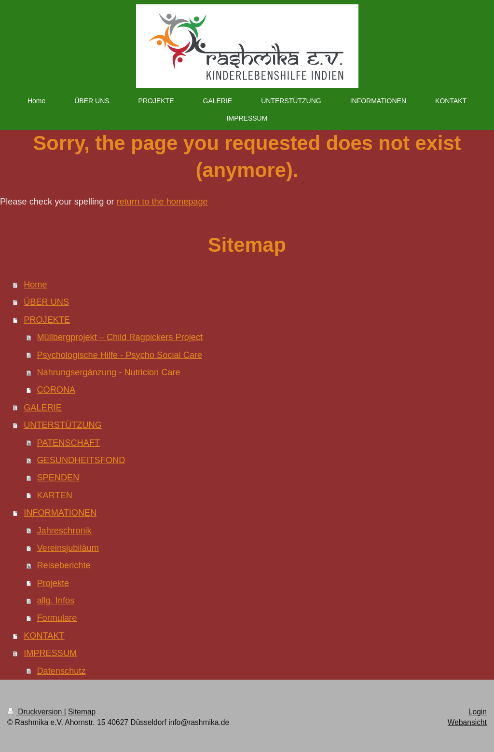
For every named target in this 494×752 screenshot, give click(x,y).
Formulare (57, 618)
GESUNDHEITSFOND (81, 460)
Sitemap (82, 712)
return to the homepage (162, 201)
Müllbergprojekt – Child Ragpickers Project (120, 337)
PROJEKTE (47, 320)
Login (477, 712)
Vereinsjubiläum (67, 548)
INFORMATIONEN (60, 513)
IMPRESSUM (50, 653)
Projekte (53, 583)
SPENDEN (58, 477)
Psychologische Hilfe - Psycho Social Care (119, 355)
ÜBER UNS (46, 302)
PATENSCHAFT (68, 443)
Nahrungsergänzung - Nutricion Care (108, 372)
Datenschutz (61, 671)
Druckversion (35, 712)
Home (35, 284)
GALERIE (43, 407)
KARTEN (54, 495)
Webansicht (467, 722)
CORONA (56, 390)
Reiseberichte (63, 565)
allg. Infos (55, 600)
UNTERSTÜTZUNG (63, 425)
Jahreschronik (64, 530)
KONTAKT (44, 636)
